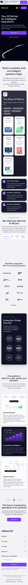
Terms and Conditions (10, 581)
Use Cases (14, 541)
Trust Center (20, 581)
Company (14, 546)
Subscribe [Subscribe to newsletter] (14, 564)
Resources (14, 551)
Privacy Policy (10, 579)
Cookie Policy (17, 579)
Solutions (14, 536)
